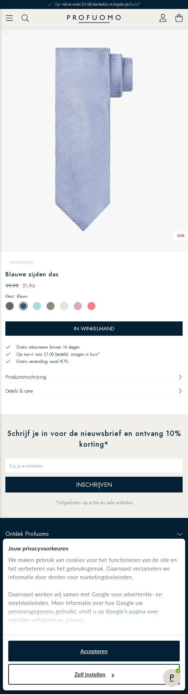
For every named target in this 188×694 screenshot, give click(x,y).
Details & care (94, 390)
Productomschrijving (94, 376)
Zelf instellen (94, 674)
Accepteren (94, 651)
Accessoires (22, 262)
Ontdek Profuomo (94, 534)
